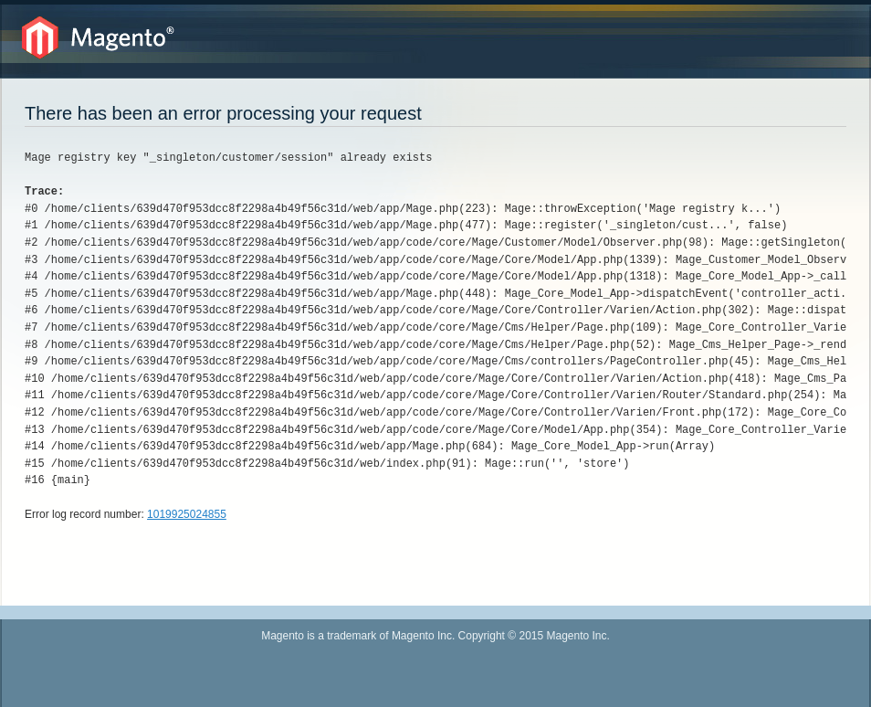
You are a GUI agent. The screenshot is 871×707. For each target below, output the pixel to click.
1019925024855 (186, 514)
